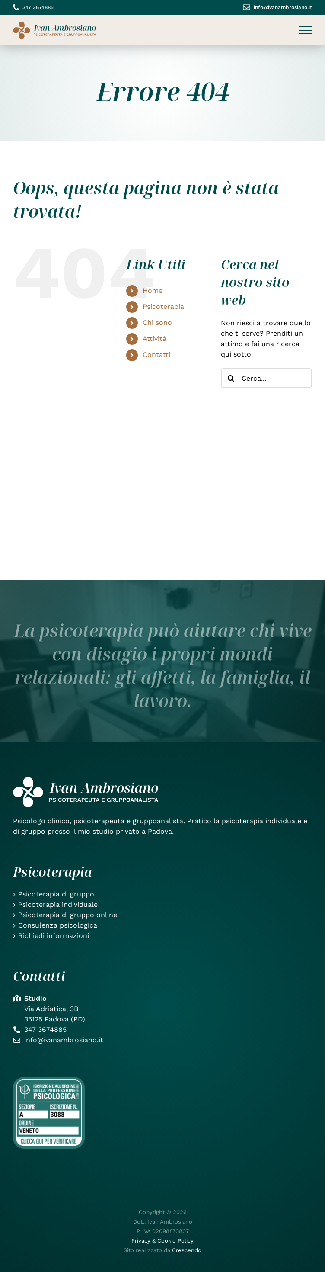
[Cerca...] (266, 378)
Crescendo (186, 1250)
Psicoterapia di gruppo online (67, 915)
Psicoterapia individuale (58, 904)
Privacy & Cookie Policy (162, 1240)
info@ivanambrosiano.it (283, 7)
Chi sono (157, 322)
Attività (154, 338)
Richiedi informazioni (53, 936)
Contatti (156, 354)
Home (152, 290)
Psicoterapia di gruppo (56, 894)
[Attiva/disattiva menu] (305, 30)
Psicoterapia (163, 306)
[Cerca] (231, 378)
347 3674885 (38, 7)
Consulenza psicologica (57, 925)
